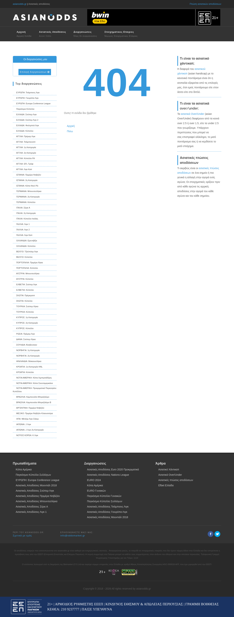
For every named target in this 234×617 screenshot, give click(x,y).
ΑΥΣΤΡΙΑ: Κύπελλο (23, 279)
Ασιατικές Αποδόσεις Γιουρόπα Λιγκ (107, 511)
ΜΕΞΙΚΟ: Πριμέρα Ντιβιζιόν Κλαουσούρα (33, 413)
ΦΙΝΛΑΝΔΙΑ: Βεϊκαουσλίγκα (27, 361)
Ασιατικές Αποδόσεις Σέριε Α (32, 506)
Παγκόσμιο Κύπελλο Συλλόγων (33, 474)
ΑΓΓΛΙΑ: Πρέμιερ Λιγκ (24, 136)
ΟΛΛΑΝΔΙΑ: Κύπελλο (24, 246)
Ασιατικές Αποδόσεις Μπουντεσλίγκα (36, 501)
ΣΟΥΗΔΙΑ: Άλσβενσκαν (25, 345)
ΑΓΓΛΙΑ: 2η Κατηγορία (24, 153)
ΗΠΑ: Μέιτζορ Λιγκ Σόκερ (26, 419)
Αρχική (71, 125)
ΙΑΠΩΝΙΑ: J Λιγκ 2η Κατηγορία (28, 430)
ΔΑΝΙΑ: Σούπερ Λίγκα (24, 339)
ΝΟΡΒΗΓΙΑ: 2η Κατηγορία (26, 356)
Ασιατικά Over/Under (170, 474)
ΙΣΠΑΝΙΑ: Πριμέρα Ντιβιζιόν (27, 175)
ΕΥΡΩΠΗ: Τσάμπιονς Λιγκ (26, 92)
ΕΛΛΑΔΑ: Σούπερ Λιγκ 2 (25, 120)
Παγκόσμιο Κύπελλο (23, 109)
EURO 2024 (94, 480)
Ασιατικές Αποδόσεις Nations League (108, 474)
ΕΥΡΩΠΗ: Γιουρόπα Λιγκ (26, 98)
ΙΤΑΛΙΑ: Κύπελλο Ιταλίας (25, 219)
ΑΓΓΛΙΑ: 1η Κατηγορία (24, 147)
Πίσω (70, 131)
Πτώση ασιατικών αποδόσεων (205, 4)
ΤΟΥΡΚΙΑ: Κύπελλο (23, 312)
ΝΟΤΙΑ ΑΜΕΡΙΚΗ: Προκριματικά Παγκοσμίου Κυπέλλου (34, 390)
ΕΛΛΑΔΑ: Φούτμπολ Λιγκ (26, 125)
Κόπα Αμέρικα (24, 469)
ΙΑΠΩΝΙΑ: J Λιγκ (22, 424)
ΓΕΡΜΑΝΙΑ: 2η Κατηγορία (26, 197)
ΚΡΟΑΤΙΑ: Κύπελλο (23, 372)
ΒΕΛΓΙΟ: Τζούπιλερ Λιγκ (25, 251)
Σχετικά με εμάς (22, 535)
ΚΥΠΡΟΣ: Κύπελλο (23, 328)
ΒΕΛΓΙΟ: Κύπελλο (23, 257)
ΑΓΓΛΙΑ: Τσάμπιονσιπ (24, 142)
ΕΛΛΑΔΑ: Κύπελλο (23, 131)
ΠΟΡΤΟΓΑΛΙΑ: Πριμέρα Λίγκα (28, 262)
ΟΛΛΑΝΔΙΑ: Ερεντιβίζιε (25, 240)
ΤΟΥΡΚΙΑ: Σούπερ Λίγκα (25, 306)
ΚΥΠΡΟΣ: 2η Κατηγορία (25, 323)
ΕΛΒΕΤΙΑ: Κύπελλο (23, 290)
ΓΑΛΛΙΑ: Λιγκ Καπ (22, 235)
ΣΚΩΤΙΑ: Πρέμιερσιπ (24, 295)
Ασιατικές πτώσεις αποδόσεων (175, 480)
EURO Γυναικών (96, 490)
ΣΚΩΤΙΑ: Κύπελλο (22, 301)
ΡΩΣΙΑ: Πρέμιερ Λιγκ (24, 334)
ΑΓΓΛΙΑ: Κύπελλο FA (24, 158)
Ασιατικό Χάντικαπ (168, 469)
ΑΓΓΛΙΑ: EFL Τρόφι (23, 164)
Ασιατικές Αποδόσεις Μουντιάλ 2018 (36, 485)
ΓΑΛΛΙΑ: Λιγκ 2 (21, 230)
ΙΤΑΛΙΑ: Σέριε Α (21, 208)
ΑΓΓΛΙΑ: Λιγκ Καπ (22, 169)
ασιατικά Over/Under (192, 113)
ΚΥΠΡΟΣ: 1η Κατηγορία (25, 317)
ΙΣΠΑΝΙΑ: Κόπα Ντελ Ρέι (25, 186)
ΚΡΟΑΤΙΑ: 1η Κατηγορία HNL (28, 367)
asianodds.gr (19, 4)
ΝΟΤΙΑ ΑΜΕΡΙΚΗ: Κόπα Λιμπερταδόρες (32, 378)
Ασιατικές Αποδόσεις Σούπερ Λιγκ (35, 490)
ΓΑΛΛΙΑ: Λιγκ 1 (21, 224)
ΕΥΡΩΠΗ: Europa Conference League (31, 103)
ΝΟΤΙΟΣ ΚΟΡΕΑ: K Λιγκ (25, 435)
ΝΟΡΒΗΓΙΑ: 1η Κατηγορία (26, 350)
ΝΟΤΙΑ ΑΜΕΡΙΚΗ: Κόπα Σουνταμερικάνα (33, 383)
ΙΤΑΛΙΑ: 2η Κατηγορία (24, 213)
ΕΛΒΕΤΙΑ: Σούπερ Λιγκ (25, 284)
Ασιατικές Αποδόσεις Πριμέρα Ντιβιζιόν (38, 496)
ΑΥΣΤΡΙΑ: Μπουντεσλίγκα (26, 273)
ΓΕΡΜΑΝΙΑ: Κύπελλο (24, 202)
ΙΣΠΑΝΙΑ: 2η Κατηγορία (25, 180)
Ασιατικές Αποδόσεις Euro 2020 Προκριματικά (113, 469)
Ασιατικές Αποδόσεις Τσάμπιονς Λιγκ (108, 506)
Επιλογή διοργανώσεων (35, 72)
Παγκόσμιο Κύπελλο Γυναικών (104, 496)
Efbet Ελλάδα (166, 485)
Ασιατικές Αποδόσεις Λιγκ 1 (31, 511)
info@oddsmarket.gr (72, 535)
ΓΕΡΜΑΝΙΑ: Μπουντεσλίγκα (27, 191)
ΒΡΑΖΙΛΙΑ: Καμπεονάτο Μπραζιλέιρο (31, 397)
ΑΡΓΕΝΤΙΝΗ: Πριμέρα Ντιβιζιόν (28, 408)
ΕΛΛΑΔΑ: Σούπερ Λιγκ (25, 114)
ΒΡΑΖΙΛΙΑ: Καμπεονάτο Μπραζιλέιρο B (32, 402)
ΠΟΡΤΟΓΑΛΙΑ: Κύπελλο (25, 268)
